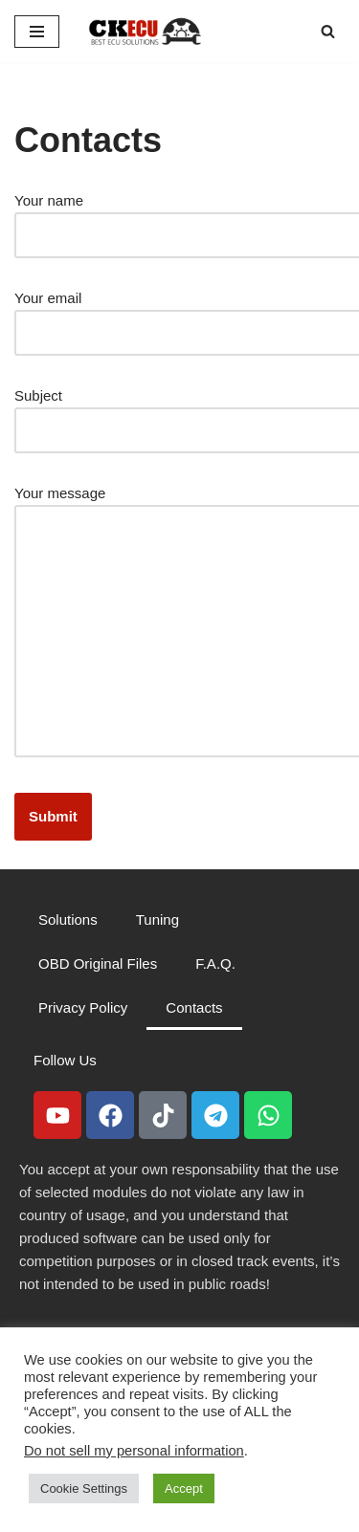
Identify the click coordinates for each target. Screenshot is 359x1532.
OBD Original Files (97, 963)
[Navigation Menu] (36, 31)
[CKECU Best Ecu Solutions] (145, 31)
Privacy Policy (82, 1007)
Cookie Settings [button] (83, 1488)
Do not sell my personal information (134, 1450)
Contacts (194, 1007)
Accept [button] (184, 1488)
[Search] (328, 31)
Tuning (157, 919)
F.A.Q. (215, 963)
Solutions (68, 919)
